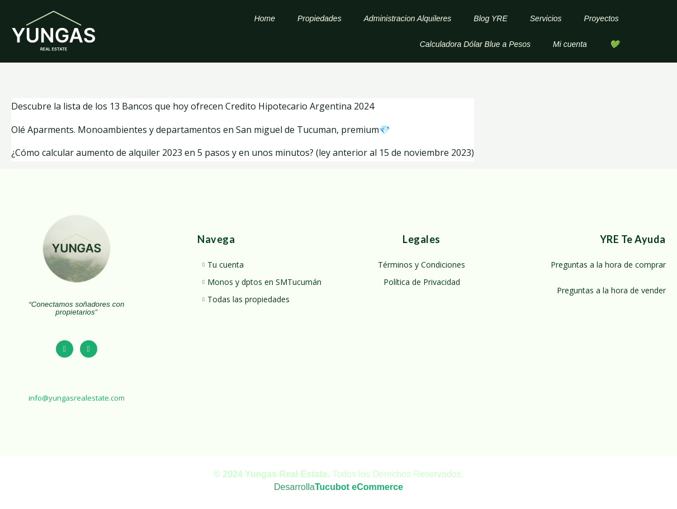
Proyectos (601, 18)
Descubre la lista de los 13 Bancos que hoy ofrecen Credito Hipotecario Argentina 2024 (192, 106)
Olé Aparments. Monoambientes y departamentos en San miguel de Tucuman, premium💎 (200, 129)
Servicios (546, 18)
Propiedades (319, 18)
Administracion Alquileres (408, 18)
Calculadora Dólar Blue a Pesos (475, 44)
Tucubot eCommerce (359, 487)
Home (264, 18)
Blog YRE (490, 18)
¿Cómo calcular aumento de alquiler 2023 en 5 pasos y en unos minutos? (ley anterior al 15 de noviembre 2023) (242, 152)
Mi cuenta (570, 44)
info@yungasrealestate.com (77, 398)
